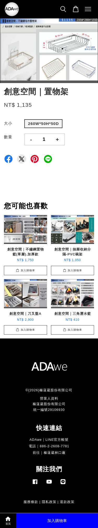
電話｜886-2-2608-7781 (49, 446)
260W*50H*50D (43, 123)
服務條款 (31, 502)
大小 (8, 123)
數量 (8, 137)
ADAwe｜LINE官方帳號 (49, 440)
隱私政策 (49, 502)
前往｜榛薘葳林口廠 (49, 453)
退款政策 (67, 502)
